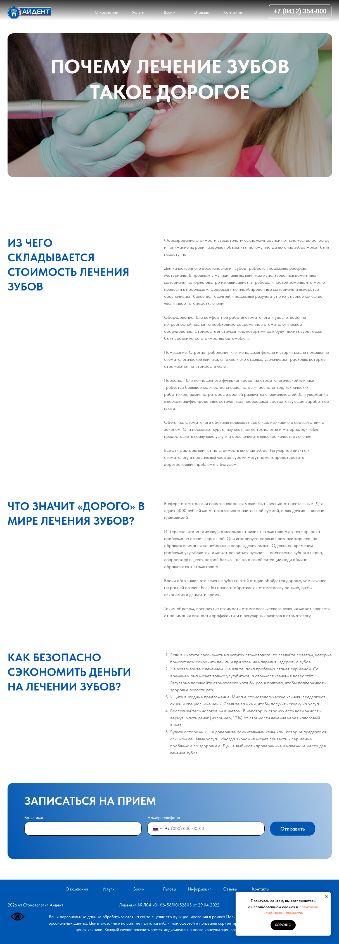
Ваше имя (33, 817)
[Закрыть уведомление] (326, 896)
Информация (200, 889)
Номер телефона (163, 817)
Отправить (292, 829)
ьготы (169, 889)
